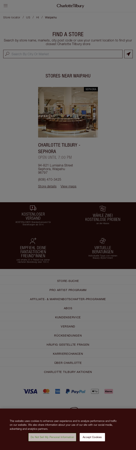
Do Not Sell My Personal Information (52, 438)
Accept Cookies (92, 438)
